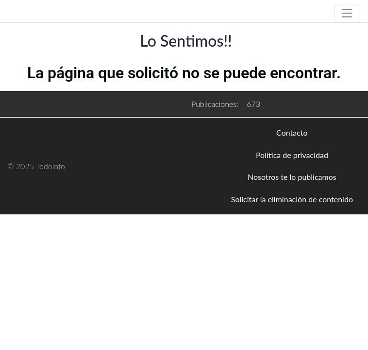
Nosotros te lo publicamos (292, 176)
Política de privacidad (292, 154)
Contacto (292, 132)
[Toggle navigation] (347, 13)
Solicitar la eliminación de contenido (292, 199)
